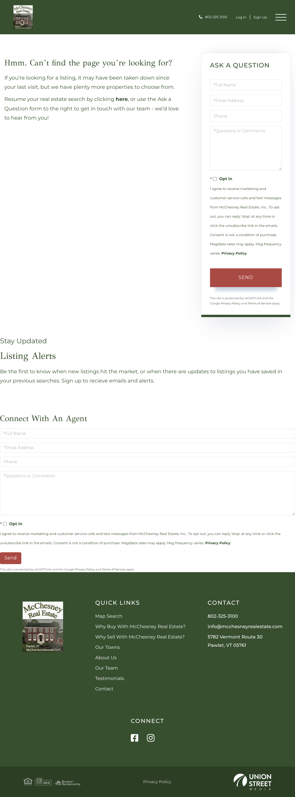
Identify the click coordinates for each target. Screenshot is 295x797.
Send (246, 277)
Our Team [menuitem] (106, 668)
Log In (237, 17)
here (122, 99)
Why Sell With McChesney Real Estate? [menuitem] (140, 637)
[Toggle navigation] (280, 17)
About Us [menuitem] (105, 658)
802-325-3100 (209, 17)
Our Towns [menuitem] (107, 647)
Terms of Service (259, 303)
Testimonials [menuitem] (109, 678)
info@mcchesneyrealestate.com (245, 627)
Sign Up (259, 17)
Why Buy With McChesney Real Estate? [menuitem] (140, 627)
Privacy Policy (234, 253)
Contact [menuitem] (104, 689)
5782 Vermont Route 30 (235, 641)
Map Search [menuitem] (108, 616)
